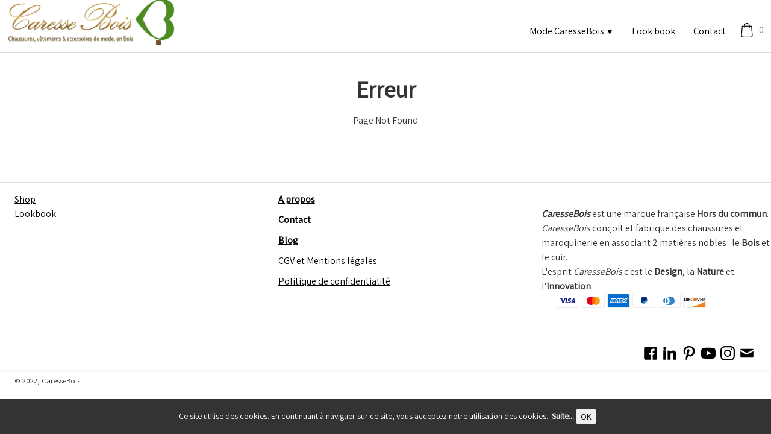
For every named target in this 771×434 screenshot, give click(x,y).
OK (586, 416)
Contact (709, 31)
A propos (296, 199)
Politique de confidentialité (334, 281)
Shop (25, 199)
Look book (653, 31)
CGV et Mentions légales (327, 260)
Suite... (563, 415)
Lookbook (35, 213)
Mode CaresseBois (571, 31)
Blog (288, 240)
